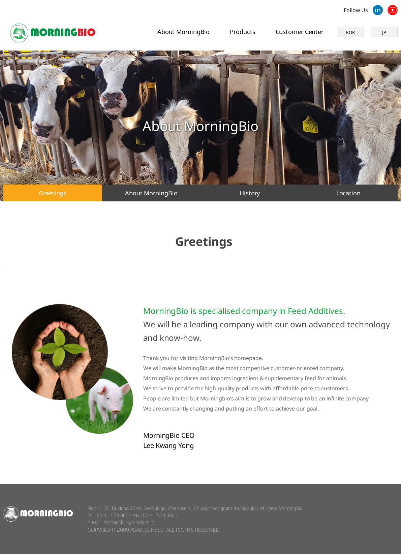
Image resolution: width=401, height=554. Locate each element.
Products (242, 32)
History (250, 193)
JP (384, 32)
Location (348, 193)
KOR (350, 32)
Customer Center (300, 32)
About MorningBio (183, 32)
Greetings (52, 193)
